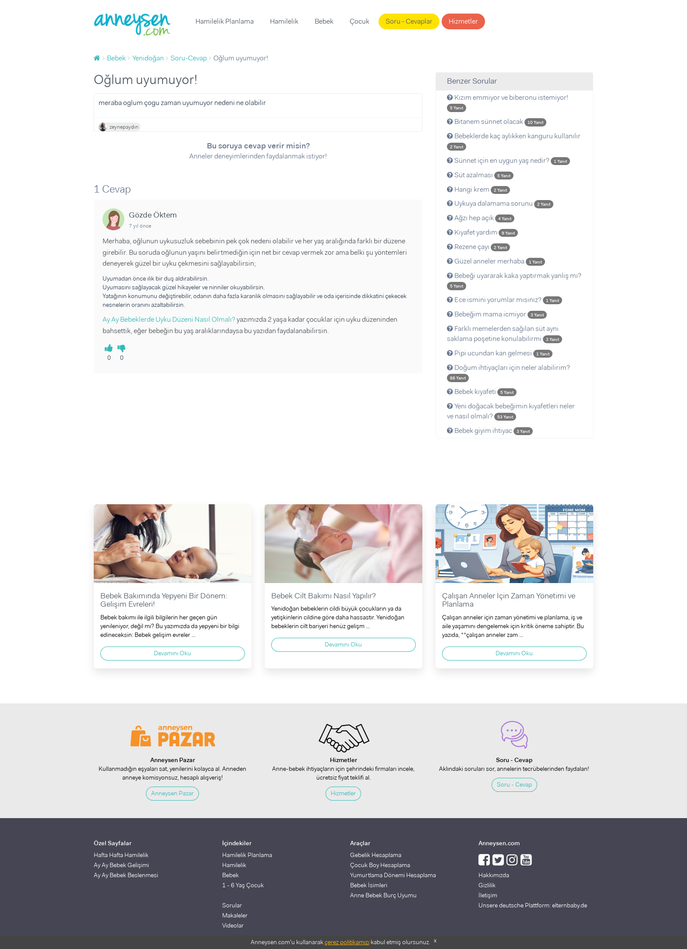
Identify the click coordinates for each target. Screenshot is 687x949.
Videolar (233, 925)
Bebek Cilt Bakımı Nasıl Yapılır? (323, 595)
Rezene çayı (478, 246)
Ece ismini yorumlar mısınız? (504, 299)
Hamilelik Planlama (224, 21)
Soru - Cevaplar (409, 21)
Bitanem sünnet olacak (496, 121)
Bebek (324, 21)
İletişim (487, 895)
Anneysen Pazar (172, 793)
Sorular (232, 905)
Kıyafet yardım (482, 232)
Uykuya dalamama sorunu (500, 203)
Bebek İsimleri (368, 885)
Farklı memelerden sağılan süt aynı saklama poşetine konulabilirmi (504, 333)
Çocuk (359, 21)
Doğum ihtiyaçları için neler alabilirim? (508, 372)
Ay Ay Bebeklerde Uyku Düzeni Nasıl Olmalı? (169, 319)
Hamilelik (284, 21)
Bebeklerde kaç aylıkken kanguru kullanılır (514, 141)
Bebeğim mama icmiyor (497, 314)
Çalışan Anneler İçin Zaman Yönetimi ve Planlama (508, 600)
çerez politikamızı (347, 942)
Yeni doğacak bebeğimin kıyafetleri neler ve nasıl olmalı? (511, 411)
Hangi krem (478, 189)
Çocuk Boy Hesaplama (380, 865)
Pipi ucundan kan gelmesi (499, 353)
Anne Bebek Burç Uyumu (383, 895)
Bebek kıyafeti (482, 391)
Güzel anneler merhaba (496, 261)
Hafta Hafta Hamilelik (121, 855)
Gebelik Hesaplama (375, 855)
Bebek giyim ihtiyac (490, 430)
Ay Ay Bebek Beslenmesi (126, 875)
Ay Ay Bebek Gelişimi (121, 865)
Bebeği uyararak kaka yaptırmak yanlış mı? (514, 280)
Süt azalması (480, 174)
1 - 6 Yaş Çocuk (243, 885)
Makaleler (235, 915)
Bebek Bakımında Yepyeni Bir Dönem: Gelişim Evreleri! (163, 600)
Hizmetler (463, 21)
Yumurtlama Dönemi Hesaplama (393, 875)
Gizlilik (487, 885)
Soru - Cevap (514, 784)
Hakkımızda (493, 875)
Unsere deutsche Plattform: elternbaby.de (532, 905)
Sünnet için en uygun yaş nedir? (508, 160)
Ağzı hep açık (480, 217)
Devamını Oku (172, 653)
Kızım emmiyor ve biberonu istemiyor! (507, 102)
